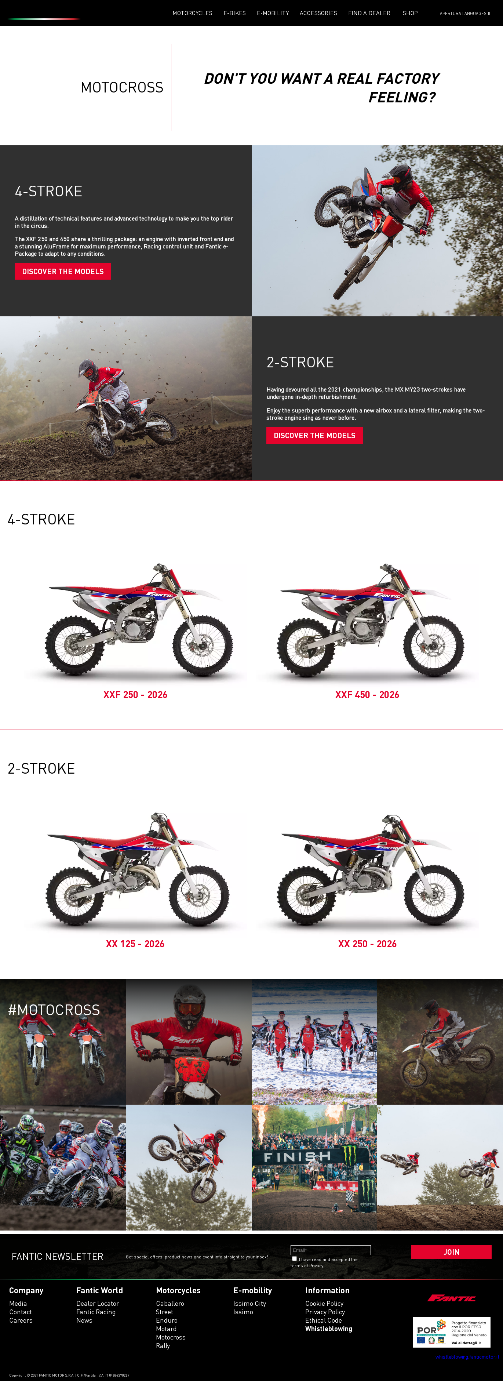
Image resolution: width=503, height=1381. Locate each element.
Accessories (318, 13)
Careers (21, 1320)
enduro (167, 1320)
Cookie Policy (324, 1303)
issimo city (249, 1303)
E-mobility (273, 13)
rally (163, 1345)
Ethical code (323, 1320)
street (164, 1312)
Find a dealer (369, 13)
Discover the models (63, 271)
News (84, 1320)
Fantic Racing (96, 1312)
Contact (20, 1312)
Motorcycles (192, 13)
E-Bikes (234, 13)
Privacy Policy (325, 1312)
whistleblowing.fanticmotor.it (467, 1356)
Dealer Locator (97, 1303)
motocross (171, 1337)
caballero (170, 1303)
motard (166, 1328)
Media (18, 1303)
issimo (243, 1312)
